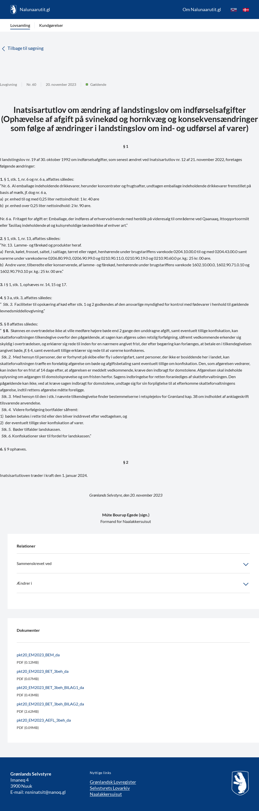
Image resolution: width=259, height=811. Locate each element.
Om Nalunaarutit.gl (202, 9)
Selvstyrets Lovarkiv (110, 788)
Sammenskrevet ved (133, 564)
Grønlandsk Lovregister (113, 782)
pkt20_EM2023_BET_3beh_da (43, 671)
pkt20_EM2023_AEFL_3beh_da (44, 720)
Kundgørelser (51, 25)
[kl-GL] (234, 10)
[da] (246, 10)
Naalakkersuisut (106, 794)
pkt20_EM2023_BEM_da (38, 654)
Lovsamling (20, 25)
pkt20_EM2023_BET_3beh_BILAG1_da (50, 687)
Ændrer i (133, 584)
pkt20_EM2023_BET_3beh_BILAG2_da (50, 703)
